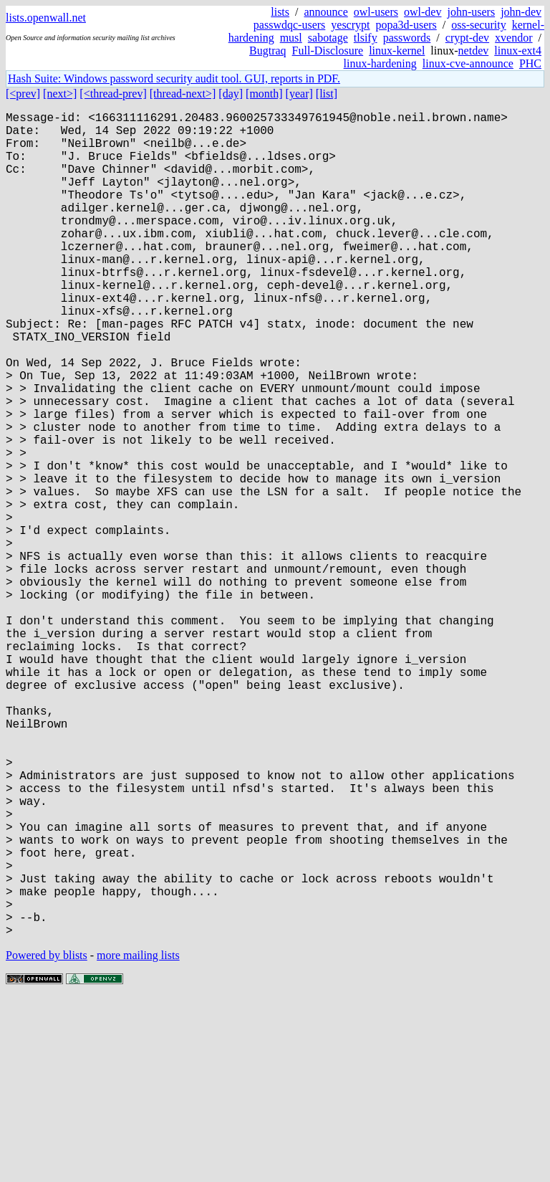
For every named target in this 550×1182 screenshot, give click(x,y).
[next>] (60, 93)
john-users (471, 12)
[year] (299, 93)
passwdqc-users (289, 25)
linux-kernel (397, 50)
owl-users (376, 12)
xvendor (513, 38)
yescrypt (350, 25)
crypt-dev (467, 38)
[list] (326, 93)
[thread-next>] (183, 93)
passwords (407, 38)
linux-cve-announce (468, 63)
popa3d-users (405, 25)
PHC (530, 63)
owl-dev (422, 12)
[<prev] (23, 93)
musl (291, 38)
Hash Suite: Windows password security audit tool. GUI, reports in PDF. (174, 78)
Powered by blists (46, 1139)
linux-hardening (380, 63)
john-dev (521, 12)
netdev (473, 50)
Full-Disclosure (328, 50)
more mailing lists (138, 1139)
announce (326, 12)
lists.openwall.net (46, 17)
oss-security (478, 25)
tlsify (365, 38)
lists (280, 12)
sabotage (328, 38)
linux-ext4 (517, 50)
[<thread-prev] (112, 93)
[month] (264, 93)
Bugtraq (267, 50)
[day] (230, 93)
